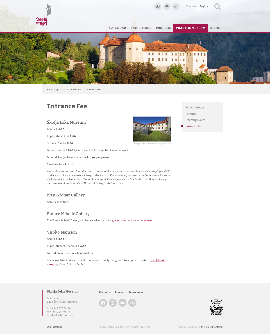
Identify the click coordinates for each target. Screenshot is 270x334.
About (215, 27)
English (204, 6)
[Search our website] (217, 6)
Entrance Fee (94, 89)
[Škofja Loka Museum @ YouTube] (122, 303)
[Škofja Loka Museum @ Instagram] (113, 303)
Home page (53, 89)
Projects (163, 27)
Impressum (136, 292)
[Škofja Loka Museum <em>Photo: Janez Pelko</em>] (152, 129)
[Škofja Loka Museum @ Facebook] (103, 303)
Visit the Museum (190, 27)
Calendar (117, 27)
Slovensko (191, 6)
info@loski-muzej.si (61, 315)
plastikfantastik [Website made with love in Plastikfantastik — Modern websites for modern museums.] (214, 327)
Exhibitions (141, 27)
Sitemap (119, 292)
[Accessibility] (176, 6)
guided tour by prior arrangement (132, 220)
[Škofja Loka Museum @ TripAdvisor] (132, 303)
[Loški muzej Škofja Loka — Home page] (43, 16)
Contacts (104, 292)
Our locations (54, 326)
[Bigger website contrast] (167, 6)
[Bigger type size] (158, 6)
